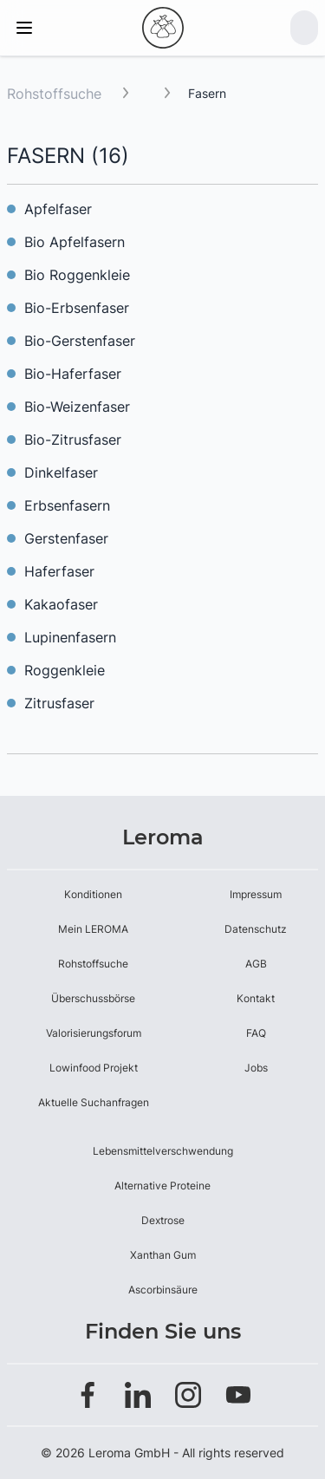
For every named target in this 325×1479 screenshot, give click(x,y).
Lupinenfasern (70, 637)
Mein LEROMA (93, 928)
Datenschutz (255, 928)
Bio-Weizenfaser (77, 406)
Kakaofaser (61, 604)
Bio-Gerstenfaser (79, 340)
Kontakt (256, 998)
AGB (256, 963)
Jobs (256, 1067)
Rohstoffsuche (54, 93)
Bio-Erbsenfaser (76, 307)
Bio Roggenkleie (77, 274)
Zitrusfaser (59, 703)
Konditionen (93, 894)
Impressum (256, 894)
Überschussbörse (93, 998)
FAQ (256, 1032)
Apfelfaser (58, 209)
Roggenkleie (64, 670)
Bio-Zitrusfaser (72, 439)
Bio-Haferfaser (72, 373)
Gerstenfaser (66, 538)
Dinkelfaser (61, 472)
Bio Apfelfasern (74, 242)
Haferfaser (59, 571)
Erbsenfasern (67, 505)
